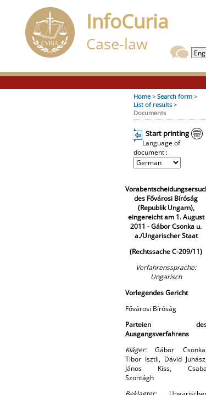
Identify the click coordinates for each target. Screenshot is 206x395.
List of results (152, 104)
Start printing (167, 133)
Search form (174, 96)
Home (142, 96)
